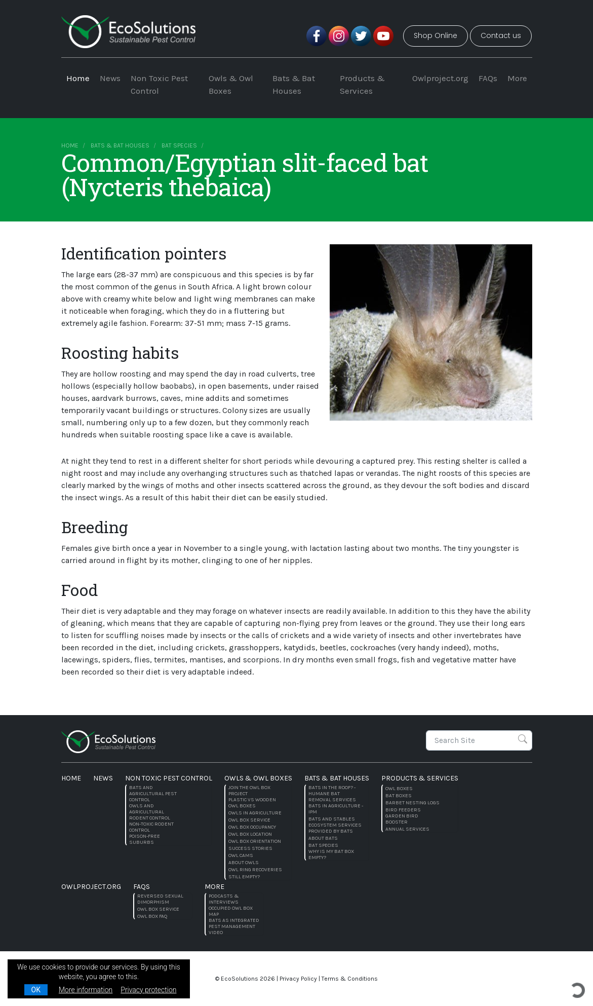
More (517, 78)
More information (85, 990)
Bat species (179, 145)
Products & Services (362, 84)
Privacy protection (148, 990)
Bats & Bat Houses (293, 84)
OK (36, 990)
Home (78, 78)
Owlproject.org (440, 78)
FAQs (488, 78)
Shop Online (435, 35)
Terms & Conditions (350, 978)
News (110, 78)
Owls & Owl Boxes (231, 84)
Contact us (501, 35)
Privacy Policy (298, 978)
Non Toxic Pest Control (159, 84)
